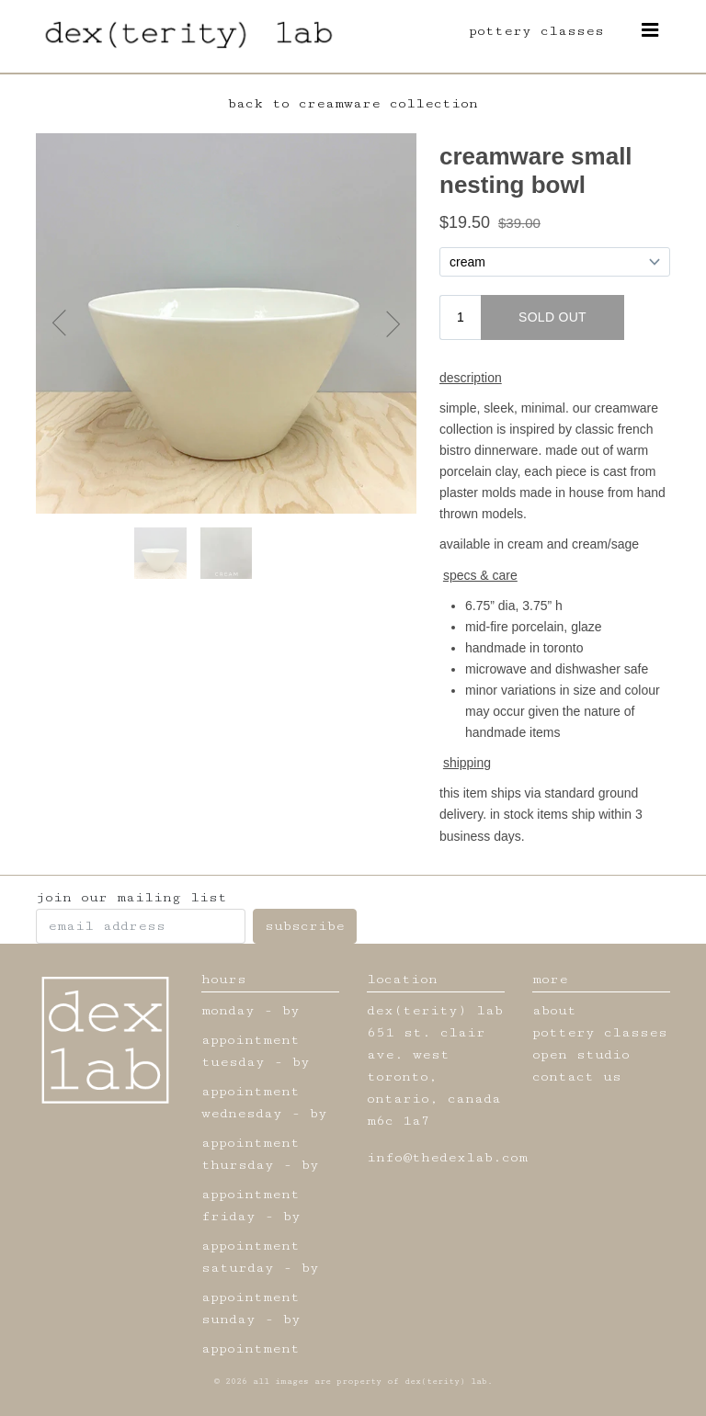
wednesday (241, 1113)
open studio (581, 1054)
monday (228, 1010)
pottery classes (536, 31)
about (554, 1010)
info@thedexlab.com (447, 1157)
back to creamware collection (353, 103)
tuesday (233, 1062)
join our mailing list (131, 897)
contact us (576, 1076)
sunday (228, 1319)
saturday (237, 1267)
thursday (237, 1164)
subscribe (305, 926)
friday (228, 1216)
